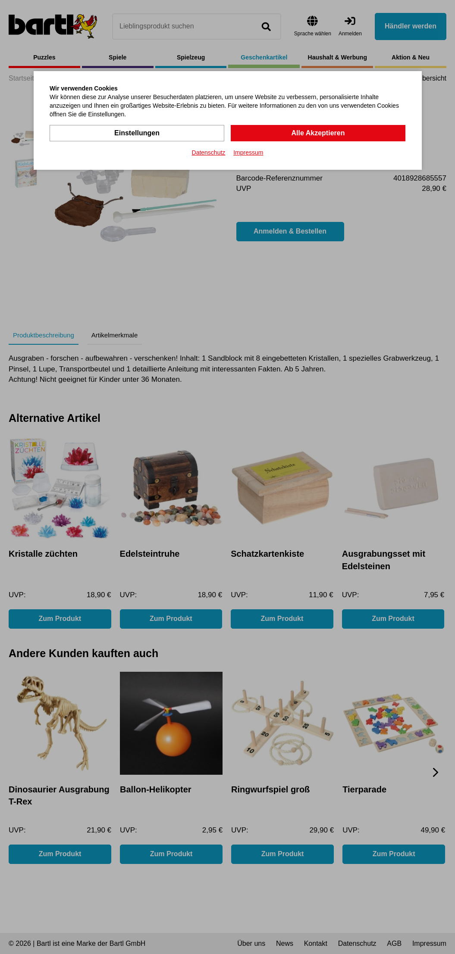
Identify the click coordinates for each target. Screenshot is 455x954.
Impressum (248, 152)
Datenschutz (209, 152)
